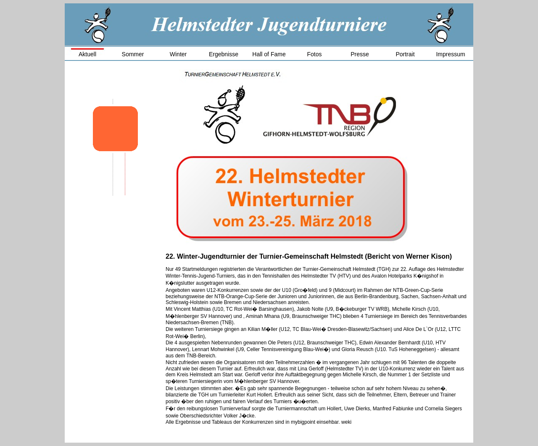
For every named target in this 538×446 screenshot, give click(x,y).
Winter (178, 54)
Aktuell (87, 54)
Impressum (450, 54)
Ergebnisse (223, 54)
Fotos (314, 54)
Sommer (133, 54)
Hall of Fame (268, 54)
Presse (360, 54)
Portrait (405, 54)
